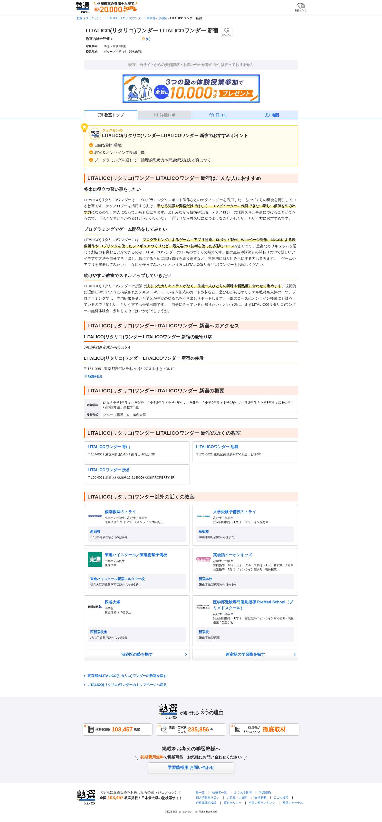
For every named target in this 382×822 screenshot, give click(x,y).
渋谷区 (162, 18)
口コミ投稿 (281, 797)
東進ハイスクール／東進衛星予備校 (136, 555)
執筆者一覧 (219, 792)
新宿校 (95, 531)
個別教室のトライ (120, 512)
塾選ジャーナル (293, 802)
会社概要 (260, 797)
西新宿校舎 (98, 632)
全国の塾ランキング (262, 802)
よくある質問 (243, 792)
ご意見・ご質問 (237, 797)
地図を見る (95, 376)
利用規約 (265, 792)
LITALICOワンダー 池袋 (217, 447)
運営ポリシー (232, 802)
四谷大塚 (112, 602)
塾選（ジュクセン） (89, 18)
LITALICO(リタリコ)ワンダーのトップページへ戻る (127, 685)
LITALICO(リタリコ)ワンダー (125, 18)
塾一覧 (200, 792)
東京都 (151, 18)
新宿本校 (205, 579)
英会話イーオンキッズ (232, 555)
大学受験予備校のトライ (234, 512)
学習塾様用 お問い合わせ (191, 767)
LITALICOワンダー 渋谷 (109, 470)
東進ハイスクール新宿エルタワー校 (117, 579)
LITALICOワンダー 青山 (109, 447)
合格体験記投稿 (206, 802)
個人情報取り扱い (207, 797)
